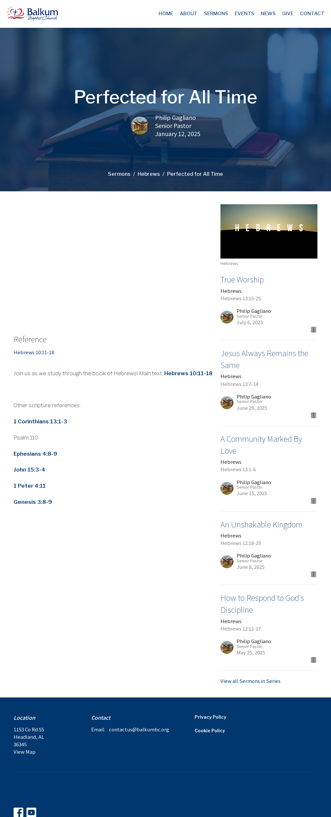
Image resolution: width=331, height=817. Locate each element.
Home (166, 13)
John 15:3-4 (29, 469)
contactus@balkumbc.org (139, 729)
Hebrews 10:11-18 (34, 352)
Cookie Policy (210, 730)
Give (288, 13)
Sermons (216, 13)
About (189, 13)
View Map (25, 751)
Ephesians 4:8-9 (35, 454)
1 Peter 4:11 (30, 486)
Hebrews (149, 174)
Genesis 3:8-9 (33, 502)
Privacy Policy (210, 717)
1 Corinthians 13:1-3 (40, 421)
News (268, 13)
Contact (312, 13)
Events (244, 13)
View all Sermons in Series (250, 680)
